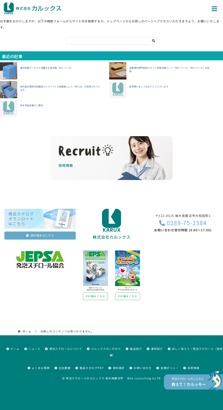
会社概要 (65, 368)
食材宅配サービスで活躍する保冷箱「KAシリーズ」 (46, 67)
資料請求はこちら (42, 235)
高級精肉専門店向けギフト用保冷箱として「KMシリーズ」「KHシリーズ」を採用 (169, 69)
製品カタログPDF (92, 368)
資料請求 (119, 368)
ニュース (34, 349)
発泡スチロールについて (65, 349)
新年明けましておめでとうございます (148, 86)
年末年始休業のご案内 (31, 105)
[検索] (111, 41)
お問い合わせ (143, 368)
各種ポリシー (170, 368)
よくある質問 (41, 368)
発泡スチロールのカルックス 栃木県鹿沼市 (94, 378)
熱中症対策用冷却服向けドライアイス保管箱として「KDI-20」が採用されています (60, 88)
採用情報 (193, 368)
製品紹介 (136, 349)
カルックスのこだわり (106, 349)
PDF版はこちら (95, 296)
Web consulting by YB (144, 378)
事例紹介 (157, 349)
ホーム (15, 349)
